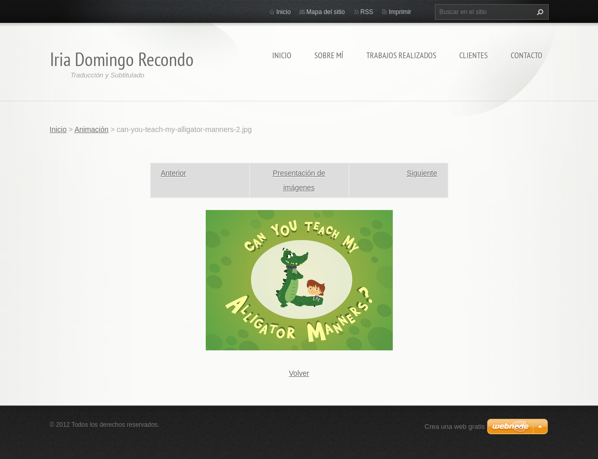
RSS (367, 12)
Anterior (174, 173)
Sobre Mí (328, 55)
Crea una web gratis (454, 426)
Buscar (539, 12)
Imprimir (400, 12)
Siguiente (422, 173)
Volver (299, 373)
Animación (91, 129)
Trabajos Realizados (401, 55)
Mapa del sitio (326, 12)
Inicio (281, 55)
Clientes (473, 55)
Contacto (526, 55)
